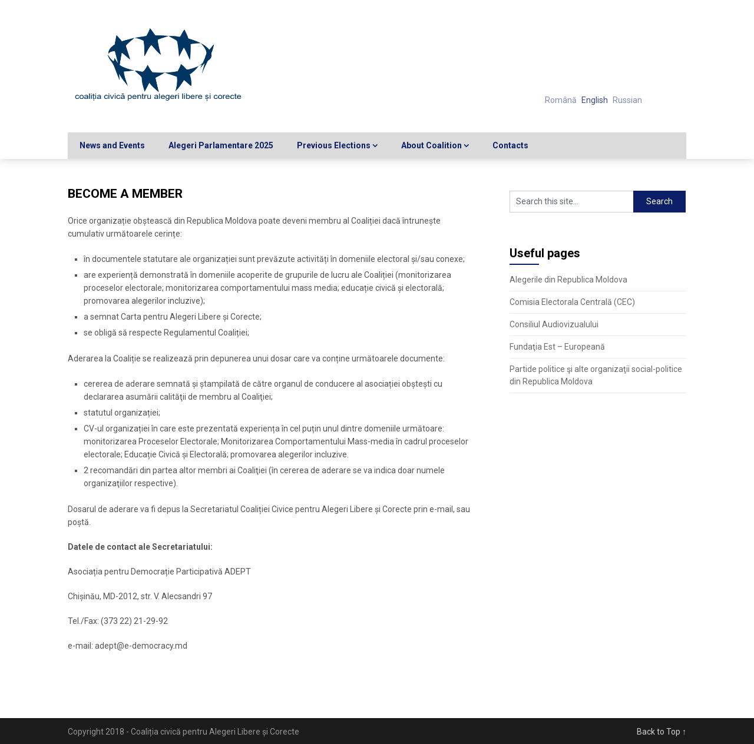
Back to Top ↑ (661, 731)
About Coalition (431, 145)
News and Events (112, 145)
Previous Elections (334, 145)
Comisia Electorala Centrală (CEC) (572, 302)
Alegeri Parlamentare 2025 (220, 145)
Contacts (510, 145)
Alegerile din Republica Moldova (568, 279)
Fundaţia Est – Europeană (557, 346)
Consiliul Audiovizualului (554, 324)
